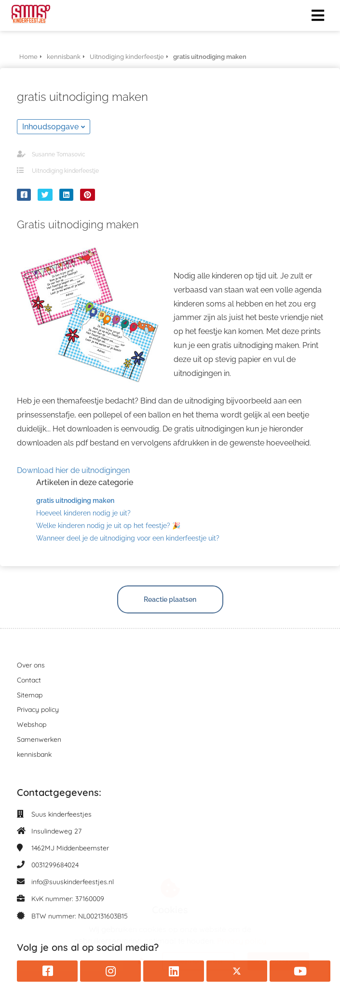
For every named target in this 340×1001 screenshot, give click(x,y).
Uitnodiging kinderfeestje (65, 170)
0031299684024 (55, 865)
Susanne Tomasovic (58, 154)
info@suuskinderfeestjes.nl (72, 881)
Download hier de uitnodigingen (73, 470)
